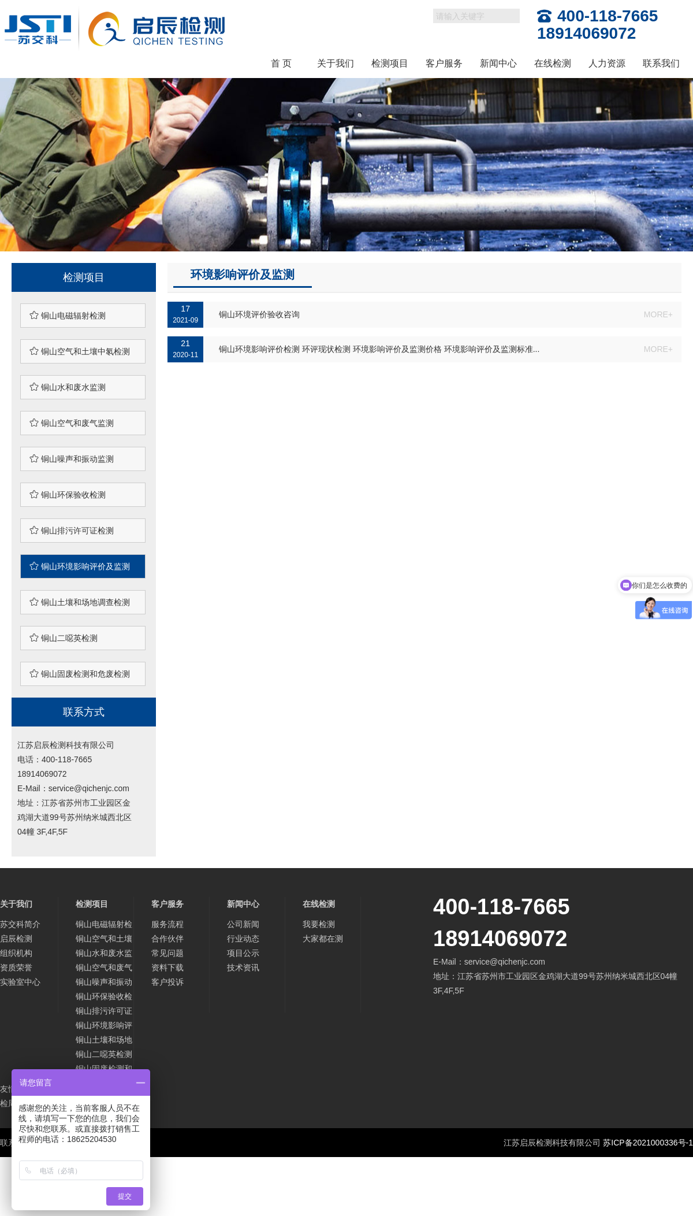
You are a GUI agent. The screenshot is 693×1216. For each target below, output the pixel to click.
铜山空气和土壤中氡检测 (79, 351)
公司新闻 (243, 924)
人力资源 (606, 63)
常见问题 (167, 953)
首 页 (281, 63)
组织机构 (16, 953)
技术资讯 (243, 967)
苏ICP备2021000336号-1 (648, 1142)
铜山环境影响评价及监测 (79, 566)
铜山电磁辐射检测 (67, 315)
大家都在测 (323, 938)
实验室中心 (20, 982)
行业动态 (243, 938)
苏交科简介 (20, 924)
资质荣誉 (16, 967)
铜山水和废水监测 (67, 387)
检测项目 (389, 63)
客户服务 (444, 63)
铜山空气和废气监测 (71, 423)
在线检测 (552, 63)
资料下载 (167, 967)
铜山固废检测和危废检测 (79, 674)
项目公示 (243, 953)
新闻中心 (498, 63)
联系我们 (661, 63)
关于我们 (335, 63)
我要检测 (319, 924)
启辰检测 (16, 938)
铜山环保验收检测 (67, 494)
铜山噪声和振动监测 (71, 459)
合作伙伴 (167, 938)
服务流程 (167, 924)
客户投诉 (167, 982)
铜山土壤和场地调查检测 (79, 602)
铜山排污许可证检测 (71, 530)
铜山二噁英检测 (63, 638)
